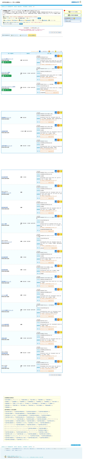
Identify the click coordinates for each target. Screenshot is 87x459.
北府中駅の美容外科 (32, 424)
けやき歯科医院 (5, 324)
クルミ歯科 (4, 366)
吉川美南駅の (36, 403)
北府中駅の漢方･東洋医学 (45, 433)
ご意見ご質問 (41, 457)
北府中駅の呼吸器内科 (20, 411)
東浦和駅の (48, 401)
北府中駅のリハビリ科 (22, 422)
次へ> (60, 32)
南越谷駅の (9, 403)
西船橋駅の (9, 407)
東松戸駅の (32, 405)
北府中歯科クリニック (7, 145)
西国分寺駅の (25, 399)
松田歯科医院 (5, 269)
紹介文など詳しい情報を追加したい (30, 448)
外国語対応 (52, 20)
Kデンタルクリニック (7, 241)
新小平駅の (34, 399)
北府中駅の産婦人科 (20, 417)
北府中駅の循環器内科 (44, 411)
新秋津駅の (42, 399)
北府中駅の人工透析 (43, 432)
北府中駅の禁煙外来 (44, 437)
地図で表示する (15, 35)
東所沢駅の (49, 399)
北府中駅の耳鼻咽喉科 (42, 417)
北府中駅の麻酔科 (43, 428)
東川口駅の (56, 401)
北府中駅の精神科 (32, 420)
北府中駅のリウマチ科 (34, 422)
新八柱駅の (24, 405)
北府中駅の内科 (9, 411)
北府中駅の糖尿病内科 (23, 415)
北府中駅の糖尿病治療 (47, 435)
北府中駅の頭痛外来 (10, 437)
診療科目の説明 (24, 35)
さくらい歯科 (5, 295)
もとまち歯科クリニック (7, 58)
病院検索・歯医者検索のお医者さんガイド (76, 2)
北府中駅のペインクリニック (12, 435)
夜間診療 (28, 20)
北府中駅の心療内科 (21, 420)
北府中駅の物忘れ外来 (33, 437)
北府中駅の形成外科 (21, 424)
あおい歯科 (4, 223)
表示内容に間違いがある (41, 448)
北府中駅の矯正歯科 (10, 432)
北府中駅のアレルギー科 (11, 415)
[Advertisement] (32, 103)
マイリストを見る (74, 11)
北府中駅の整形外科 (10, 422)
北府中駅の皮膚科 (31, 419)
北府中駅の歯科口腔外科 (22, 432)
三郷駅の (51, 403)
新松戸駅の (16, 405)
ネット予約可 (7, 20)
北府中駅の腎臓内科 (32, 413)
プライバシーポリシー (26, 457)
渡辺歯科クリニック (6, 281)
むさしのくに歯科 (6, 72)
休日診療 (15, 20)
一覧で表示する (7, 35)
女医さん (22, 20)
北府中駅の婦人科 (31, 417)
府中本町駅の (9, 399)
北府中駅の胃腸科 (10, 413)
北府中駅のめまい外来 (22, 437)
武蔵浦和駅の (31, 401)
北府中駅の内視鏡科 (46, 415)
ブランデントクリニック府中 (8, 86)
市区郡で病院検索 (74, 15)
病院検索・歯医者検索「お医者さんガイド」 (14, 456)
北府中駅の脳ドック (22, 433)
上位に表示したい (49, 448)
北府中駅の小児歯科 (43, 430)
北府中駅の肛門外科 (43, 424)
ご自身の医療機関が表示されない (17, 448)
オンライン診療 (37, 20)
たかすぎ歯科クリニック (7, 310)
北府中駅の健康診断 (33, 433)
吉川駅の (28, 403)
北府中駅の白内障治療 (11, 439)
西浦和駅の (23, 401)
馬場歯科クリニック (6, 117)
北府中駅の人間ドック (11, 433)
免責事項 (20, 457)
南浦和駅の (40, 401)
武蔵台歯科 (4, 338)
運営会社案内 (32, 457)
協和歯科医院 (5, 353)
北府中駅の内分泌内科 (35, 415)
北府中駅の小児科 (10, 417)
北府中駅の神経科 (42, 420)
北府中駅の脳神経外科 (46, 422)
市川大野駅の (40, 405)
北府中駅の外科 (51, 420)
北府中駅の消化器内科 (32, 411)
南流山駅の (9, 405)
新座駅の (8, 401)
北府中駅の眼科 (21, 419)
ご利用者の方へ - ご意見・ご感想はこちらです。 (14, 450)
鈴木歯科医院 (5, 177)
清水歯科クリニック (6, 192)
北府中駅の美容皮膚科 (43, 419)
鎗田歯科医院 (5, 207)
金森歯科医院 (5, 131)
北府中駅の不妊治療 (35, 435)
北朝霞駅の (16, 401)
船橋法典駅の (49, 405)
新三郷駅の (44, 403)
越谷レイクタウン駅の (18, 403)
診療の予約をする (7, 62)
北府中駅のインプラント (22, 439)
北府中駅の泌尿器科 (10, 420)
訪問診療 (45, 20)
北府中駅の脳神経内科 (21, 413)
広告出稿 (36, 457)
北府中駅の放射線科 (33, 428)
